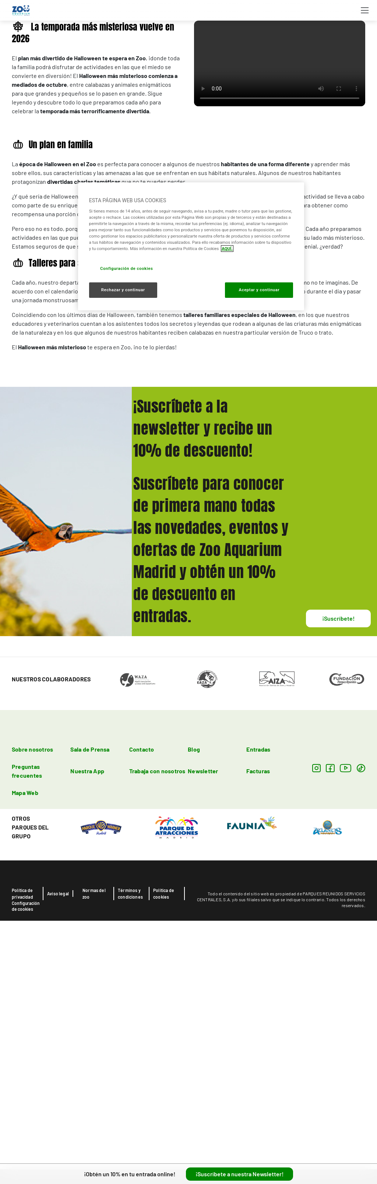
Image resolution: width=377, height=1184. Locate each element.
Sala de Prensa (89, 991)
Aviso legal (58, 1136)
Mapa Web (25, 1035)
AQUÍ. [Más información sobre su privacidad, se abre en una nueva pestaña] (227, 248)
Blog (194, 991)
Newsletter (203, 1013)
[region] (191, 246)
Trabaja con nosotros (157, 1013)
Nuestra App (87, 1013)
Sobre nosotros (32, 991)
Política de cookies (163, 1136)
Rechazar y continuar (123, 289)
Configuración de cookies (26, 1148)
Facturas (258, 1013)
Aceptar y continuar (259, 289)
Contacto (141, 991)
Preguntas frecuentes (27, 1013)
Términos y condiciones (130, 1136)
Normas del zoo (94, 1136)
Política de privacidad (22, 1136)
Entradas (258, 991)
